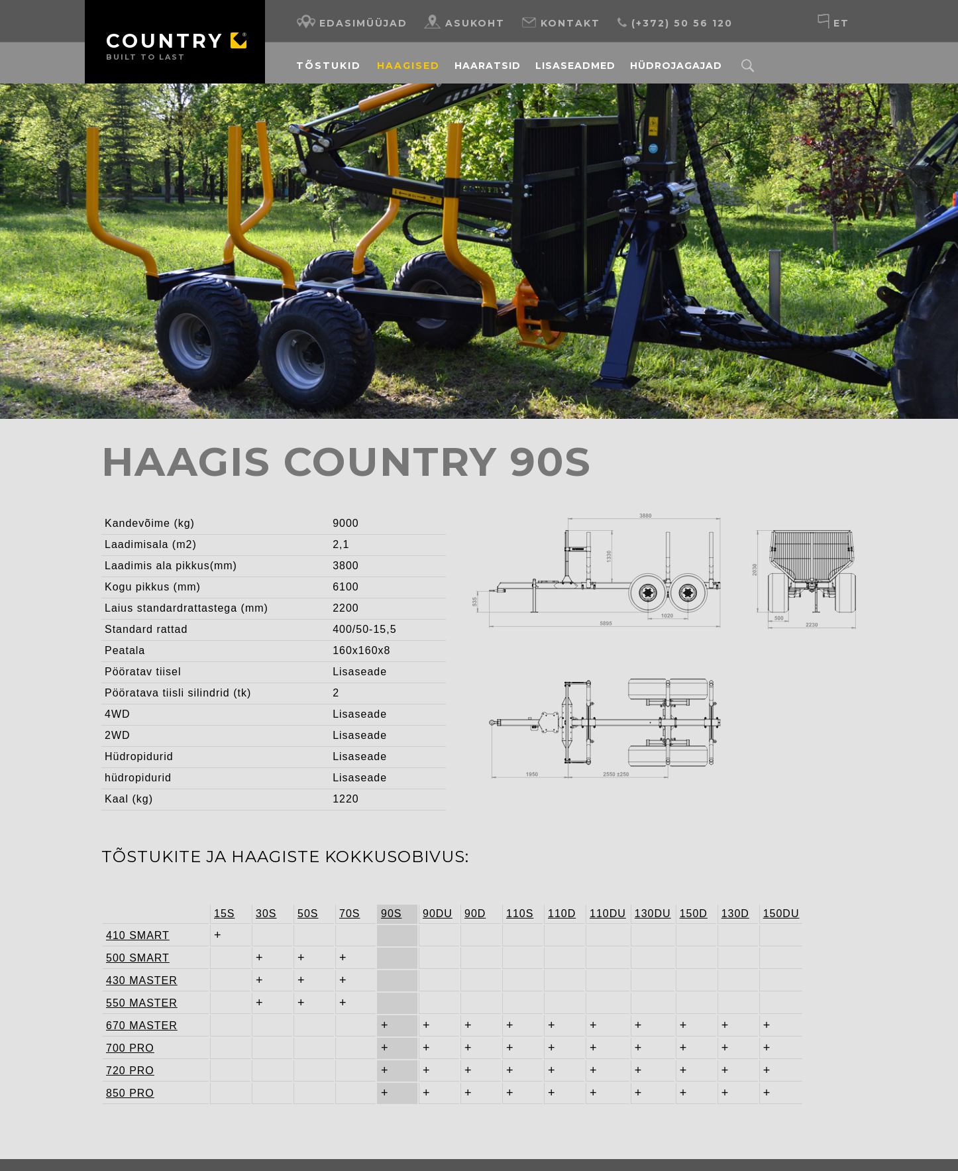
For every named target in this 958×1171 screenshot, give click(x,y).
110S (519, 897)
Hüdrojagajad (676, 66)
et (833, 21)
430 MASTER (132, 964)
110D (562, 897)
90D (475, 897)
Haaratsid (487, 66)
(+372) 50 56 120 (674, 21)
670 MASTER (132, 1009)
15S (224, 897)
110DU (608, 897)
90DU (437, 897)
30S (266, 897)
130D (735, 897)
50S (307, 897)
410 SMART (132, 919)
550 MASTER (132, 987)
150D (694, 897)
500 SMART (132, 942)
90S (391, 897)
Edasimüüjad (351, 21)
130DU (653, 897)
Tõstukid (328, 66)
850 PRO (130, 1077)
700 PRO (130, 1032)
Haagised (408, 66)
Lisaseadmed (575, 66)
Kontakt (560, 21)
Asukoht (464, 21)
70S (349, 897)
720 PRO (130, 1054)
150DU (781, 897)
